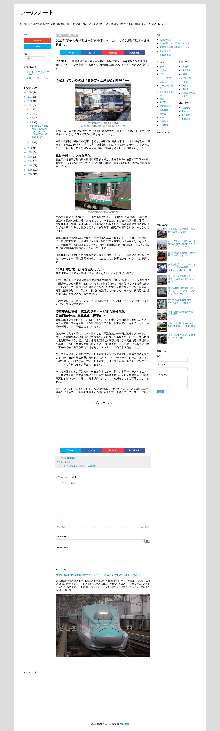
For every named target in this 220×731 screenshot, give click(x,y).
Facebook (134, 53)
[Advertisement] (77, 425)
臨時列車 (164, 121)
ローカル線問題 (89, 466)
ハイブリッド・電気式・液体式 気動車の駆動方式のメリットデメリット (182, 243)
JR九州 (185, 66)
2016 (30, 165)
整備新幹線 (165, 106)
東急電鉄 (185, 115)
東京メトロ (187, 111)
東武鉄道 (185, 119)
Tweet (70, 53)
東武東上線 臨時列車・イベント (176, 47)
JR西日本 (186, 85)
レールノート (37, 12)
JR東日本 (68, 466)
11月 (32, 114)
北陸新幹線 (165, 39)
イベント (164, 70)
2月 (32, 142)
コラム (163, 74)
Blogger (125, 724)
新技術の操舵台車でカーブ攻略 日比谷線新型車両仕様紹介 (182, 279)
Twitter (37, 46)
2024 (30, 92)
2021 (30, 105)
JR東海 (185, 82)
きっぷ (163, 66)
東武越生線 (165, 55)
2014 (30, 174)
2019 (30, 152)
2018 (30, 157)
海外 (162, 117)
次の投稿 (60, 527)
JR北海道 (186, 70)
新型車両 (164, 110)
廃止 (162, 98)
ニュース (77, 466)
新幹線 (163, 114)
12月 (32, 109)
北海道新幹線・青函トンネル (174, 43)
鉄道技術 (164, 125)
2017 (30, 161)
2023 (30, 97)
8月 (32, 122)
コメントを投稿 (67, 482)
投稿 (29, 58)
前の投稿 (145, 527)
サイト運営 (165, 78)
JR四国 (185, 74)
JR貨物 (185, 89)
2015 (30, 170)
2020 (30, 148)
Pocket (113, 53)
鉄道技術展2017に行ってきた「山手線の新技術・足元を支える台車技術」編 (182, 267)
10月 (32, 118)
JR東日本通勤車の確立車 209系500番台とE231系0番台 (182, 326)
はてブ (91, 53)
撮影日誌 (164, 102)
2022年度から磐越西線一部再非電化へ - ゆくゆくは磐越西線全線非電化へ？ (39, 131)
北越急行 (185, 107)
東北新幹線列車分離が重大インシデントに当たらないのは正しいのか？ (98, 575)
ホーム (103, 527)
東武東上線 (165, 51)
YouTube (37, 40)
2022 (30, 101)
